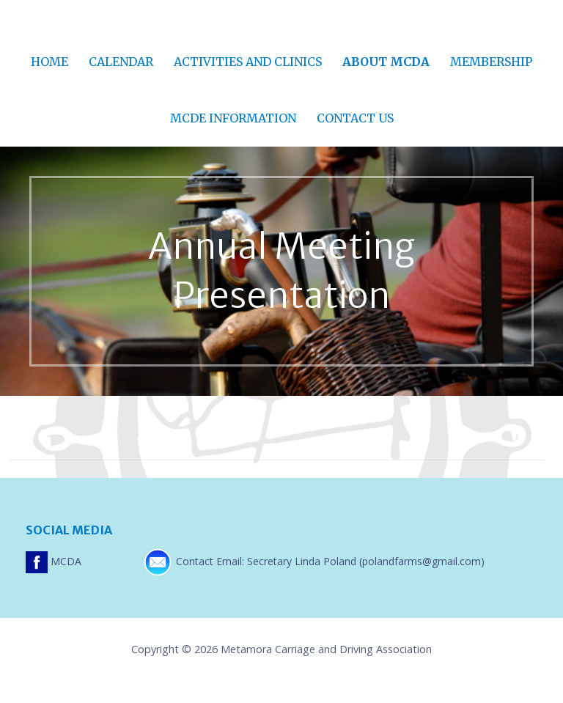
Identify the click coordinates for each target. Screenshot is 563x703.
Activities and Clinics (248, 61)
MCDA (55, 561)
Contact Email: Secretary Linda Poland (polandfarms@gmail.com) (314, 561)
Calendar (121, 61)
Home (49, 61)
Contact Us (355, 118)
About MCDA (386, 61)
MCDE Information (233, 118)
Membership (491, 61)
